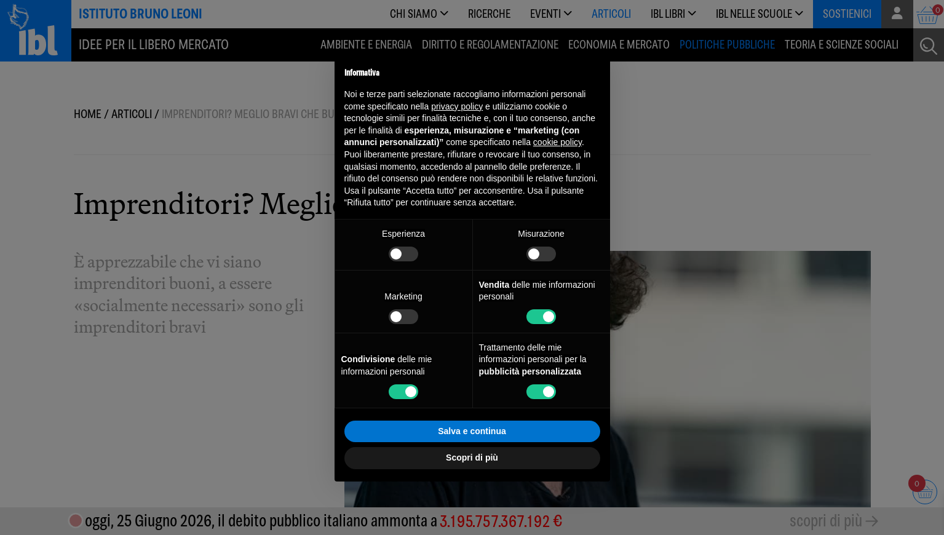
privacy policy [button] (457, 106)
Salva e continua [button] (472, 431)
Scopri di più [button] (472, 457)
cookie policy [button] (557, 142)
